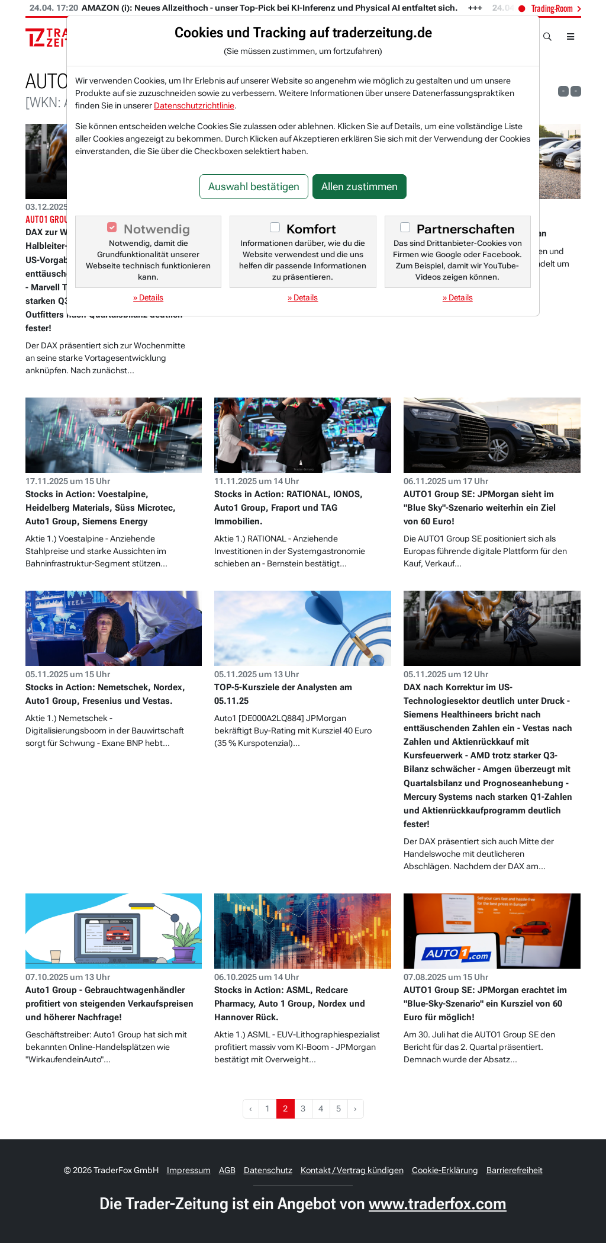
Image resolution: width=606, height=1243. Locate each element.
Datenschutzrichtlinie (194, 105)
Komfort (311, 229)
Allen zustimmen (359, 187)
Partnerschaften (466, 229)
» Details (148, 297)
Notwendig (157, 229)
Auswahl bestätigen (253, 187)
